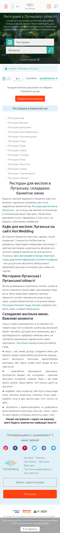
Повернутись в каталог (30, 98)
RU (17, 6)
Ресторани (23, 68)
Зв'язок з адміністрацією (30, 482)
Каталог (13, 68)
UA (12, 6)
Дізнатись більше (41, 523)
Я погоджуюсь (30, 529)
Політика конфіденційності (38, 469)
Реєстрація (30, 494)
